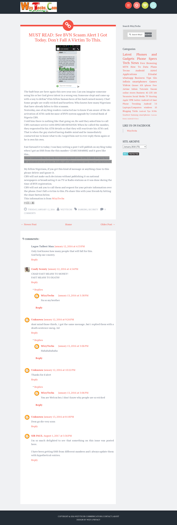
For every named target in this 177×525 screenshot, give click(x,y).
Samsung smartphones (140, 115)
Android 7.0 (150, 103)
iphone (148, 85)
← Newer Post (29, 224)
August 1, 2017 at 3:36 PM (58, 435)
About (116, 516)
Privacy (96, 519)
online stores (129, 92)
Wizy (89, 519)
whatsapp (128, 77)
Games (153, 81)
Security (93, 209)
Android (139, 70)
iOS (141, 85)
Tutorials (144, 89)
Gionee (135, 85)
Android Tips (145, 111)
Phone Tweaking (132, 103)
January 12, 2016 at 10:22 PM (59, 370)
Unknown (37, 319)
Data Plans (150, 66)
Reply (34, 259)
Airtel (153, 70)
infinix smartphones (135, 81)
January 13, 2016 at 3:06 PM (73, 345)
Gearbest (126, 115)
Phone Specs (147, 58)
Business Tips (143, 77)
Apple (125, 100)
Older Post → (108, 224)
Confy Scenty (39, 269)
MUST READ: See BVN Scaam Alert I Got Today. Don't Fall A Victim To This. (68, 37)
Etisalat (152, 74)
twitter (137, 100)
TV (147, 96)
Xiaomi (153, 89)
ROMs (154, 111)
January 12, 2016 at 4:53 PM (70, 246)
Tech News (131, 63)
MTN (125, 66)
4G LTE (149, 92)
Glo (155, 77)
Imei (155, 100)
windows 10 (150, 107)
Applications (130, 74)
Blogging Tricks (130, 111)
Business (140, 92)
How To (136, 66)
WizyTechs (58, 198)
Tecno (126, 70)
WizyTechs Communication (88, 516)
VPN (131, 100)
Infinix (135, 89)
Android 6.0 (146, 100)
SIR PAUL (37, 435)
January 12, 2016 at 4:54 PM (63, 269)
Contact (107, 516)
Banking (82, 209)
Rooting (153, 96)
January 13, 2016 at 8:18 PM (59, 416)
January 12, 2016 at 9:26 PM (59, 319)
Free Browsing (148, 63)
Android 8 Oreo (133, 119)
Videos (126, 85)
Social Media (139, 96)
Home (68, 224)
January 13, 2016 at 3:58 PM (73, 295)
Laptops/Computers (132, 107)
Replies (38, 289)
